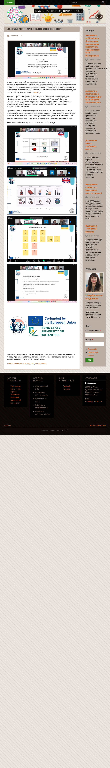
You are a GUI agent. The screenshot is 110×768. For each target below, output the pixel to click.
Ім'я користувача (93, 331)
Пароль (89, 340)
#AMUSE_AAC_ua (30, 364)
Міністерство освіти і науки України (16, 389)
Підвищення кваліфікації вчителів (91, 229)
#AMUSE (18, 364)
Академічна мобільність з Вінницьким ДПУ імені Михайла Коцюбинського (93, 97)
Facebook (66, 386)
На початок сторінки (98, 425)
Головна (7, 425)
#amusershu (41, 364)
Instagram (66, 389)
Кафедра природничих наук (58, 11)
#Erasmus (11, 364)
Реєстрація (92, 349)
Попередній (97, 16)
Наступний (101, 16)
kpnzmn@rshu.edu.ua (93, 401)
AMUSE (37, 92)
